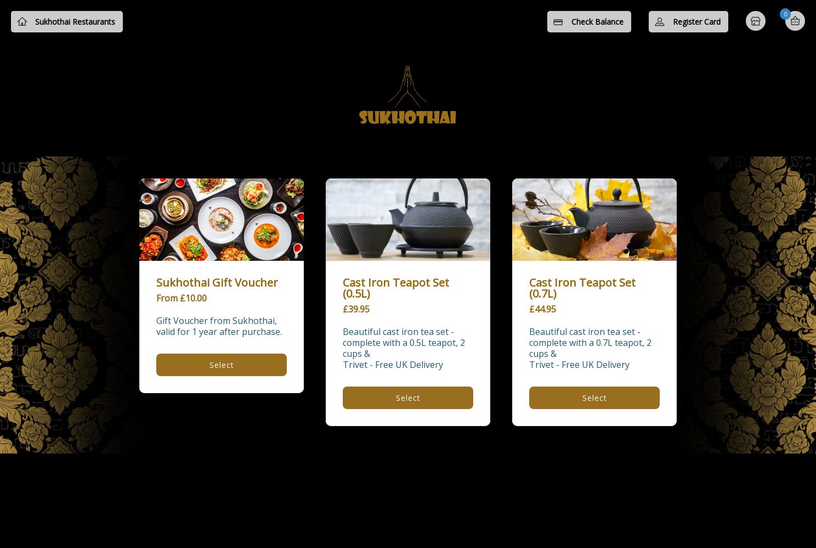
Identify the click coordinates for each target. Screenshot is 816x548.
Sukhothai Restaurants (75, 21)
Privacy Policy (433, 476)
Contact (500, 476)
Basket (795, 21)
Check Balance (597, 21)
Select (221, 365)
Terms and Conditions (341, 476)
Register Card (697, 21)
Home (757, 22)
